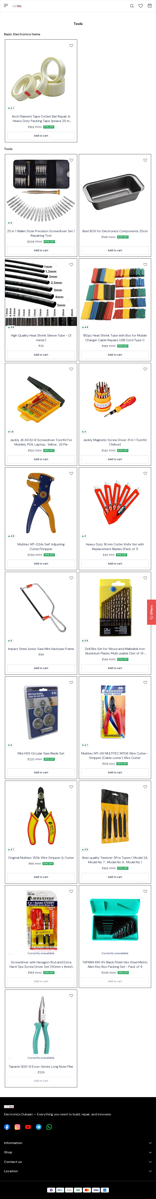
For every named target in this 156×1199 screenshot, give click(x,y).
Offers (152, 612)
